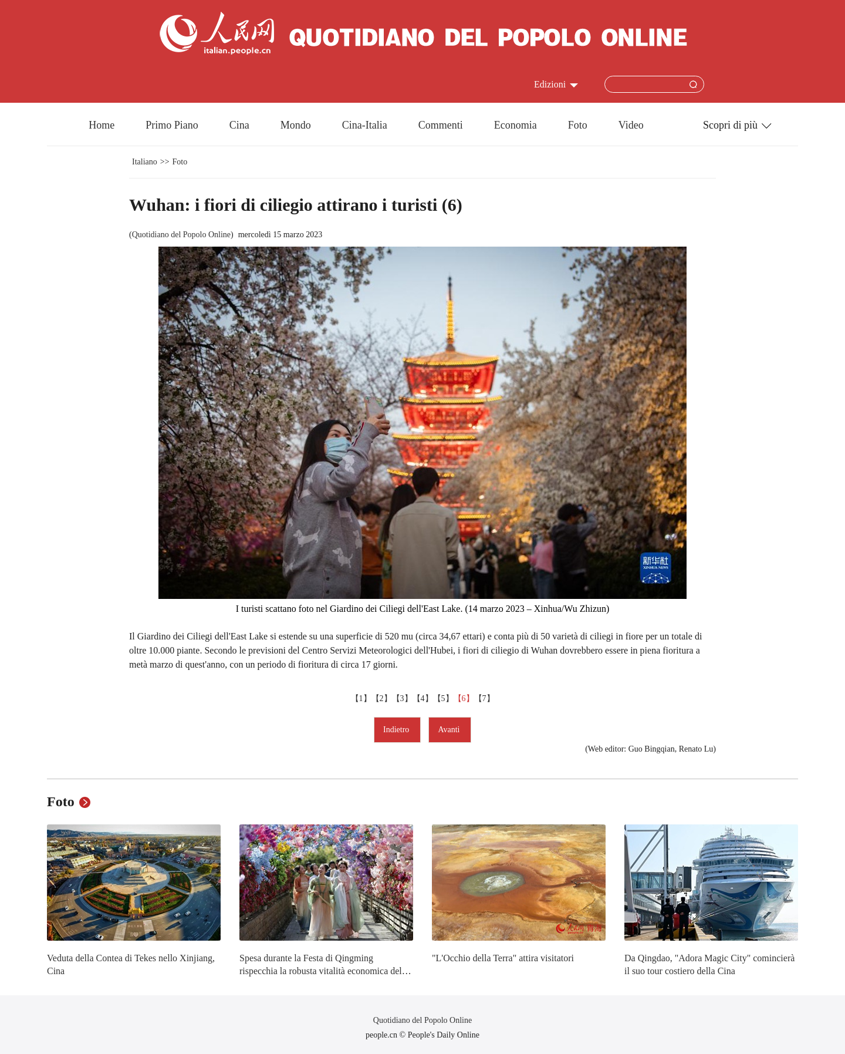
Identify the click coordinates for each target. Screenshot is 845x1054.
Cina (239, 125)
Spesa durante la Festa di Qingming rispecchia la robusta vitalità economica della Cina (323, 970)
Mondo (295, 125)
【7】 (484, 698)
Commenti (440, 125)
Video (631, 125)
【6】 (464, 698)
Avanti (450, 729)
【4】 (423, 698)
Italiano (144, 161)
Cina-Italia (364, 125)
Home (101, 125)
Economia (515, 125)
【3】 (402, 698)
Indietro (397, 729)
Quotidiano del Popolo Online (181, 234)
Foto (577, 125)
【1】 (361, 698)
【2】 (381, 698)
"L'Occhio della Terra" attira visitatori (503, 958)
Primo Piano (172, 125)
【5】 (443, 698)
